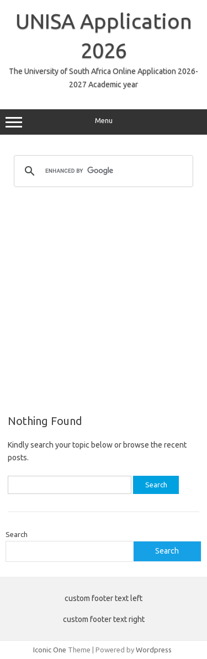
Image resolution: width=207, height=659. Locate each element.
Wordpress (154, 649)
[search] (101, 171)
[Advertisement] (103, 299)
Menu (103, 121)
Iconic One (49, 649)
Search (17, 534)
